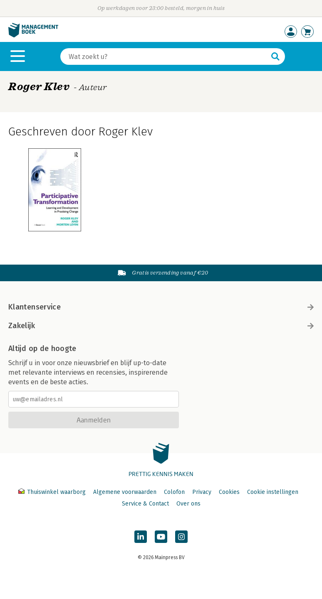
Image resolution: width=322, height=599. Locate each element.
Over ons (188, 503)
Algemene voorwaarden (124, 492)
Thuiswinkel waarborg (52, 492)
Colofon (174, 492)
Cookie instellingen (272, 492)
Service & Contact (145, 503)
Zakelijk (161, 325)
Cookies (229, 492)
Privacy (201, 492)
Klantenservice (161, 307)
